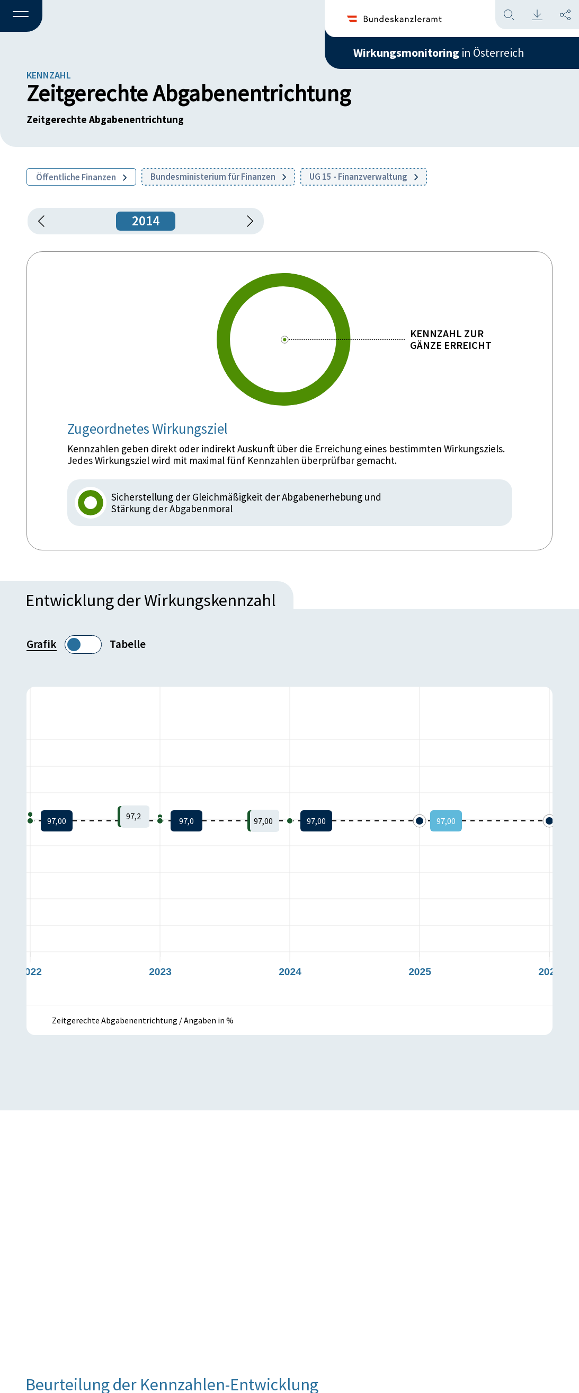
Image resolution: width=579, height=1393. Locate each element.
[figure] (289, 846)
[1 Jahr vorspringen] (246, 221)
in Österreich (438, 52)
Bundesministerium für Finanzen (218, 176)
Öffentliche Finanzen (81, 177)
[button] (21, 16)
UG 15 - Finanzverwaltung (363, 176)
